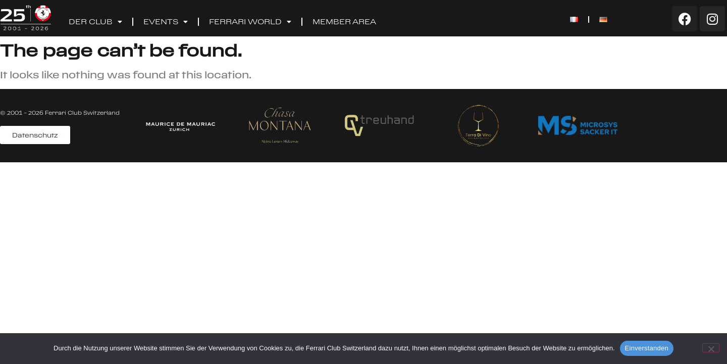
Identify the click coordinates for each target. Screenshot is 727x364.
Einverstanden (646, 348)
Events (165, 21)
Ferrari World (250, 21)
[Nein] (710, 347)
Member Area (344, 21)
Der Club (95, 21)
